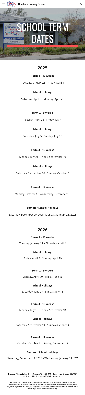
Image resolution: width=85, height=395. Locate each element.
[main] (42, 34)
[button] (3, 4)
